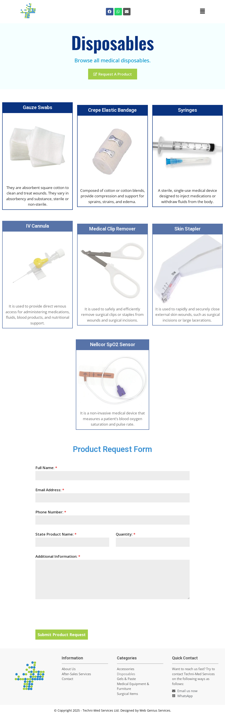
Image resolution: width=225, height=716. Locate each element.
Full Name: (46, 467)
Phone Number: (50, 512)
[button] (202, 11)
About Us (69, 669)
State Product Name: (55, 534)
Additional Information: (57, 556)
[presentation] (112, 614)
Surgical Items (127, 693)
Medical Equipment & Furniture (133, 686)
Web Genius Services (155, 710)
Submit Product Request (62, 634)
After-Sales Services (76, 674)
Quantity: (125, 534)
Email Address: (49, 489)
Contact (67, 678)
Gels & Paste (126, 678)
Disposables (126, 674)
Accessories (125, 669)
